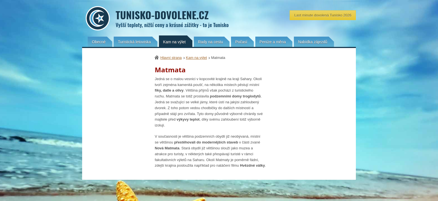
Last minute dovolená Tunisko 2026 (322, 15)
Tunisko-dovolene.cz (236, 18)
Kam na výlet (196, 58)
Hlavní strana (171, 58)
